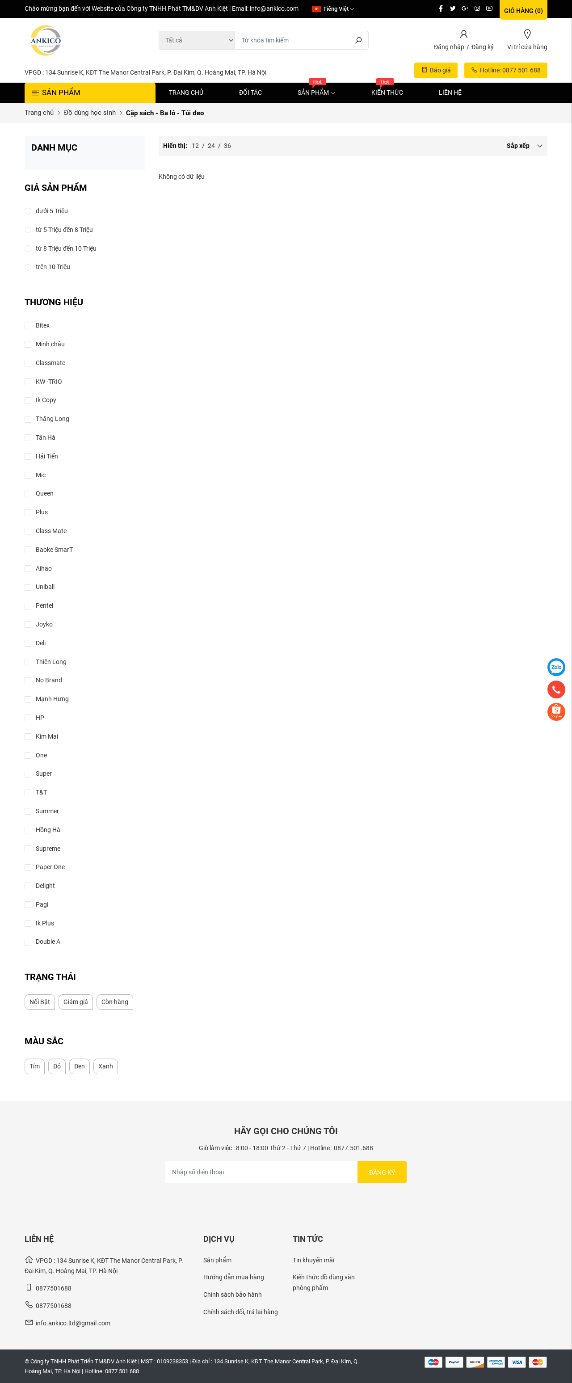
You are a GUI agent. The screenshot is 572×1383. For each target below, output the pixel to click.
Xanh (105, 1066)
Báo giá (436, 70)
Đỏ (57, 1066)
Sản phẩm (317, 92)
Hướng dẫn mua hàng (233, 1277)
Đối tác (250, 92)
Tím (34, 1066)
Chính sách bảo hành (232, 1294)
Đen (79, 1066)
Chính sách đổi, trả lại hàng (240, 1312)
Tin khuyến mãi (313, 1260)
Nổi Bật (39, 1001)
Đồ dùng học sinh (90, 113)
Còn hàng (114, 1001)
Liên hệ (450, 92)
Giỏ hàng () (523, 10)
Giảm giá (75, 1001)
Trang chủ (186, 92)
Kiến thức (387, 92)
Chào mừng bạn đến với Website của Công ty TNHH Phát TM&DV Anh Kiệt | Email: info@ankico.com (162, 8)
